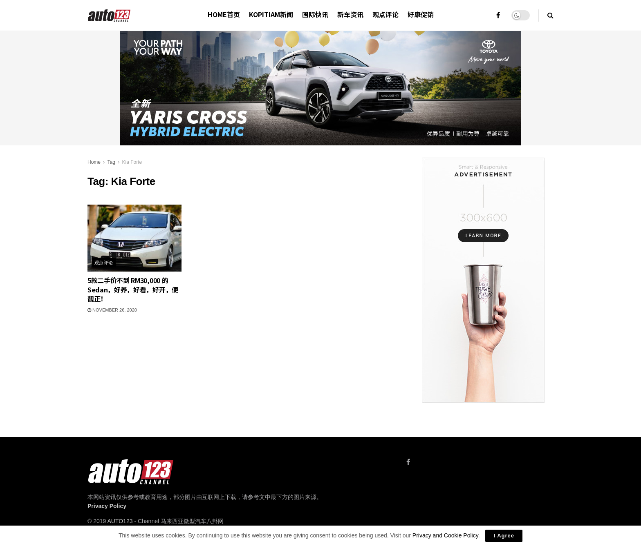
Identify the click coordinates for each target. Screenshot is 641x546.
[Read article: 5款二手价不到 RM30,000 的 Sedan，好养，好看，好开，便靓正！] (134, 238)
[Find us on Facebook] (408, 462)
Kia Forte (132, 162)
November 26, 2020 (112, 310)
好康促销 (421, 14)
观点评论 (385, 14)
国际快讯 (315, 14)
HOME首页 (224, 14)
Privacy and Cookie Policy (445, 535)
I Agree (503, 536)
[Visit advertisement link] (483, 280)
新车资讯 (350, 14)
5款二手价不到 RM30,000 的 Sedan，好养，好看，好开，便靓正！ (132, 289)
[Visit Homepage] (109, 15)
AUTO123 (119, 521)
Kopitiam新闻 (271, 14)
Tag (111, 162)
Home (94, 162)
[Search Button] (550, 15)
